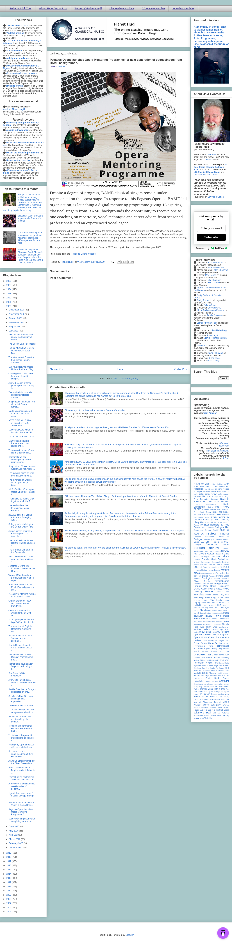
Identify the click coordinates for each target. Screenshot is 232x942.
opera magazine (221, 634)
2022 (9, 297)
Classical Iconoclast (224, 444)
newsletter (198, 624)
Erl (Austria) (205, 567)
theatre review (201, 696)
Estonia (214, 567)
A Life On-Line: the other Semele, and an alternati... (20, 638)
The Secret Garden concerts (22, 344)
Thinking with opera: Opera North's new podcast (21, 451)
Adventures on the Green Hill (214, 486)
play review (224, 648)
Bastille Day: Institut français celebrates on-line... (22, 690)
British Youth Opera (202, 512)
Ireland (208, 595)
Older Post (181, 369)
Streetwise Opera (222, 684)
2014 (9, 874)
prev (227, 651)
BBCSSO (225, 502)
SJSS (205, 673)
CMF (208, 542)
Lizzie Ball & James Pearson (210, 310)
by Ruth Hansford (210, 525)
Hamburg (198, 592)
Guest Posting (208, 589)
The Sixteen (204, 694)
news (226, 621)
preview (200, 654)
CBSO (222, 530)
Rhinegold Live (206, 660)
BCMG (196, 504)
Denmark (216, 557)
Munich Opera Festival (202, 613)
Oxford (197, 643)
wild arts (216, 713)
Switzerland (224, 686)
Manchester (205, 610)
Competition (211, 544)
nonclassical (216, 624)
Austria (220, 491)
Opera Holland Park (203, 634)
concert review (206, 548)
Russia (221, 663)
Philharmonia (199, 648)
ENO (196, 567)
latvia (227, 598)
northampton (224, 627)
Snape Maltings (201, 675)
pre (221, 651)
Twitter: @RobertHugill (88, 8)
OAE (201, 632)
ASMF (213, 491)
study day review (201, 687)
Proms (210, 654)
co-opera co (217, 542)
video (226, 702)
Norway (215, 629)
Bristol (213, 509)
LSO (222, 607)
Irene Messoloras (216, 267)
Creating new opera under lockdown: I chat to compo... (20, 376)
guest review (222, 589)
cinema (206, 539)
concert (226, 544)
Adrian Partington (215, 262)
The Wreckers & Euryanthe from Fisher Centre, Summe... (21, 360)
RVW (226, 663)
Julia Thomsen (214, 280)
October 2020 (16, 318)
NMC (209, 624)
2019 (9, 853)
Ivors (227, 595)
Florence (212, 576)
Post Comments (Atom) (126, 378)
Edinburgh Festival (220, 562)
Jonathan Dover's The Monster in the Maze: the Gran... (21, 568)
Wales (206, 705)
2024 (9, 289)
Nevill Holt (224, 619)
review (196, 660)
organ (221, 641)
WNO (219, 715)
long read (209, 608)
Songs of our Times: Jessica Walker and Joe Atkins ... (21, 467)
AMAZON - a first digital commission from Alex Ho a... (21, 683)
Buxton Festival (217, 517)
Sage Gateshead (221, 665)
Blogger (129, 935)
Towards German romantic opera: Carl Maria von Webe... (21, 337)
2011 (9, 886)
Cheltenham (209, 537)
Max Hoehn (210, 275)
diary (226, 556)
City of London (215, 539)
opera (226, 632)
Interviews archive (183, 8)
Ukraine (221, 699)
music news (213, 615)
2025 (9, 285)
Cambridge (198, 530)
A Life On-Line (201, 484)
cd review (208, 533)
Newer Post (57, 369)
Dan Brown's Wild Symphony (16, 674)
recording (225, 658)
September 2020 (17, 322)
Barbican (206, 496)
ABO (196, 486)
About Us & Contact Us (53, 8)
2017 (9, 861)
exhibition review (206, 570)
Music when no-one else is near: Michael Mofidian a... (21, 559)
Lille (204, 605)
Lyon (227, 608)
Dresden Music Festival (213, 559)
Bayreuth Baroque (209, 499)
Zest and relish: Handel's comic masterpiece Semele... (20, 395)
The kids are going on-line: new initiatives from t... (21, 474)
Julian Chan (209, 305)
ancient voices (222, 489)
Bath (196, 499)
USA (227, 699)
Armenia (206, 491)
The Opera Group (212, 691)
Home (119, 369)
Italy (222, 595)
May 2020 (14, 831)
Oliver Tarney (213, 282)
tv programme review (209, 699)
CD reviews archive (153, 8)
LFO (227, 603)
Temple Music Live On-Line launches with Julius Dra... (21, 350)
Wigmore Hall (202, 712)
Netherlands (213, 619)
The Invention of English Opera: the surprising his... (20, 629)
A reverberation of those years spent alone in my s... (21, 386)
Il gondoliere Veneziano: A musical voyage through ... (21, 796)
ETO (220, 567)
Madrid (196, 610)
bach (195, 494)
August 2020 (15, 326)
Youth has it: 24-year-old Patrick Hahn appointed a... (21, 738)
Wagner (197, 705)
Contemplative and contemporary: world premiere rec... (19, 460)
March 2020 (15, 839)
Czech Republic (222, 554)
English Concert (221, 564)
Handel (209, 591)
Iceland (219, 592)
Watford (226, 705)
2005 (9, 911)
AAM (226, 484)
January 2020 (16, 847)
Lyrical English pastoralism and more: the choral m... (21, 778)
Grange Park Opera (205, 586)
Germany (225, 578)
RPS (216, 663)
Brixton (205, 514)
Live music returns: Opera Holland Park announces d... (21, 543)
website (197, 707)
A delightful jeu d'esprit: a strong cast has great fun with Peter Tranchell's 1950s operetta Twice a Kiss (117, 427)
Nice (205, 624)
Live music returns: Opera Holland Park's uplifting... (21, 368)
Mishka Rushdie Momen (215, 338)
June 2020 (14, 826)
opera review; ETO (210, 641)
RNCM (226, 660)
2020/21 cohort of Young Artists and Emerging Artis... (20, 517)
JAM (196, 597)
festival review (206, 573)
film (214, 573)
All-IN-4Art (209, 489)
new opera (198, 622)
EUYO (196, 570)
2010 (9, 890)
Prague (214, 651)
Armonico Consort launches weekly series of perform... (21, 786)
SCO (227, 668)
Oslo (227, 640)
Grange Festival (221, 583)
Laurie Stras (202, 345)
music (220, 613)
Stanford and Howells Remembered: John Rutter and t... (19, 443)
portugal (205, 651)
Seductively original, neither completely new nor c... (21, 820)
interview (199, 594)
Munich (226, 610)
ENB (211, 565)
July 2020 (14, 331)
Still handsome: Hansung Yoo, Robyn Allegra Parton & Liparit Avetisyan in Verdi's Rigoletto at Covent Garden (121, 496)
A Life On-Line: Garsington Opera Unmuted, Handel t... (21, 492)
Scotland (198, 670)
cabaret (211, 527)
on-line (61, 66)
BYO (204, 527)
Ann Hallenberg (219, 330)
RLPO (219, 660)
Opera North (200, 637)
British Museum (223, 509)
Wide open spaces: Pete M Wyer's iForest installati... (21, 620)
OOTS (220, 632)
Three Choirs (216, 696)
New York (207, 622)
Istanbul (216, 595)
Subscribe (211, 237)
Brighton (205, 509)
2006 (9, 907)
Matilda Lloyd (213, 360)
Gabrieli (197, 578)
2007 (9, 903)
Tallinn (196, 689)
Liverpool (211, 605)
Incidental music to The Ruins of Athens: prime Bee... (20, 657)
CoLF (226, 542)
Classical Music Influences (206, 174)
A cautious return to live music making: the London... (19, 719)
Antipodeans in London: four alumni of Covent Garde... (21, 404)
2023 (9, 293)
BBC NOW (214, 502)
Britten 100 (217, 512)
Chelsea (197, 537)
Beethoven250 (211, 504)
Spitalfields (199, 681)
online (214, 632)
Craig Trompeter (205, 300)
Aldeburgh (199, 489)
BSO (219, 514)
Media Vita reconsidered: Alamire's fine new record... (20, 414)
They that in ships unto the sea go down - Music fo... (21, 710)
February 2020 (16, 843)
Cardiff (216, 530)
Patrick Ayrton (213, 335)
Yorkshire (208, 718)
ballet (201, 494)
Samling (205, 668)
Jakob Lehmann (215, 353)
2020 (9, 306)
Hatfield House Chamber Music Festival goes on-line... (21, 587)
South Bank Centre (217, 678)
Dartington (205, 557)
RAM (221, 655)
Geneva (217, 578)
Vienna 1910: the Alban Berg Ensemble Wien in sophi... (21, 578)
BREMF (197, 509)
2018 (9, 857)
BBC (205, 501)
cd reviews (224, 534)
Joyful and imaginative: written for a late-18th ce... (19, 613)
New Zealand (216, 622)
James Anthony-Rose (207, 323)
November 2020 (17, 314)
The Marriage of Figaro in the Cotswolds (20, 551)
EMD (206, 564)
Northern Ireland (202, 629)
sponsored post (212, 681)
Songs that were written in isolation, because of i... (21, 431)
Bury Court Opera (201, 517)
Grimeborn (224, 586)
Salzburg (197, 668)
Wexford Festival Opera (218, 710)
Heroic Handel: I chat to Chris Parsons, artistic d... (20, 648)
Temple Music (206, 689)
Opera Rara (214, 637)
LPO (216, 607)
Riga (215, 660)
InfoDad (225, 458)
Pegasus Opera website (83, 253)
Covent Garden (206, 553)
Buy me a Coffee (216, 197)
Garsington (207, 578)
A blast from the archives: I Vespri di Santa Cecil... (21, 803)
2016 (9, 865)
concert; (226, 548)
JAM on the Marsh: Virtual (20, 705)
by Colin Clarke (217, 520)
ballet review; (223, 494)
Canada (207, 530)
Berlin (226, 504)
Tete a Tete (219, 689)
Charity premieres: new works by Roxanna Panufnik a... (19, 603)
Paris (211, 646)
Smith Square (223, 673)
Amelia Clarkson (214, 315)
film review (220, 573)
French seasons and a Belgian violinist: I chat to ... (21, 770)
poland (196, 651)
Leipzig (197, 603)
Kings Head (204, 597)
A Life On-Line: (216, 484)
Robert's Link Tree (20, 8)
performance (223, 646)
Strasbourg (208, 684)
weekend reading (208, 707)
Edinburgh (205, 562)
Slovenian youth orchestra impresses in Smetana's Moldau (95, 410)
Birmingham (199, 507)
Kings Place (217, 597)
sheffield (197, 673)
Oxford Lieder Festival (211, 643)
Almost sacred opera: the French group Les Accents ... (20, 534)
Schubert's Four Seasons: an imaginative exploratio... (20, 699)
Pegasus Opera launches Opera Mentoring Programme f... (20, 812)
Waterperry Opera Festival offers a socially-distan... (21, 745)
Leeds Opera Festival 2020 (21, 436)
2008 (9, 899)
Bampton (197, 496)
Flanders (204, 576)
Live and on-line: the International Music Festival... (18, 508)
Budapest (225, 515)
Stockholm (198, 684)
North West (211, 627)
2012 (9, 882)
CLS (202, 542)
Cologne (197, 544)
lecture (204, 600)
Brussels (212, 514)
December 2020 (17, 309)
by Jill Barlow (214, 522)
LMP (219, 605)
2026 (9, 281)
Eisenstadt (198, 564)
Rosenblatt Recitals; (203, 663)
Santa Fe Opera (217, 668)
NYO (227, 629)
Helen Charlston (220, 270)
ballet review (211, 494)
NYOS (196, 632)
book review (222, 507)
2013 (9, 878)
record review (213, 657)
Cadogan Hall (222, 527)
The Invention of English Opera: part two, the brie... (20, 482)
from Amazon (210, 413)
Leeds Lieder (222, 600)
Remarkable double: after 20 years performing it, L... (20, 666)
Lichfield (197, 605)
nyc (221, 629)
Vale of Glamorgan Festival (207, 702)
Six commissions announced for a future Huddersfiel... (20, 754)
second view (223, 670)
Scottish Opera (210, 670)
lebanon (197, 600)
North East (199, 627)
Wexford (203, 710)
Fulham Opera (222, 576)
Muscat (214, 613)
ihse (227, 592)
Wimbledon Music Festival (205, 716)
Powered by (211, 248)
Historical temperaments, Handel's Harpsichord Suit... (20, 728)
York (202, 718)
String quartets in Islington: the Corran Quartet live (21, 525)
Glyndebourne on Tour (203, 583)
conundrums (215, 551)
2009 (9, 895)
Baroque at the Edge (220, 497)
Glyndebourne (222, 581)
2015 (9, 869)
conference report (201, 551)
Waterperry (216, 705)
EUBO (226, 567)
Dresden (197, 559)
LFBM (221, 603)
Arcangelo (198, 491)
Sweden (213, 686)
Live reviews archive (122, 8)
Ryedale (197, 665)
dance (196, 557)
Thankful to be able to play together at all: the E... (21, 500)
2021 (9, 302)
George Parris (214, 308)
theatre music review (220, 694)
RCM (226, 655)
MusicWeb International (217, 451)
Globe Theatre (202, 581)
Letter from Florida (209, 603)
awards (226, 491)
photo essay (211, 648)
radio (216, 655)
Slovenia (212, 673)
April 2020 (14, 835)
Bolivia (210, 507)
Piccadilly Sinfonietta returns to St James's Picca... (22, 595)
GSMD (197, 589)
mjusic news (217, 610)
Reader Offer (199, 658)
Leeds (212, 600)
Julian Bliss (214, 358)
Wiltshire (225, 713)
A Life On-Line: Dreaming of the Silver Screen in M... (21, 762)
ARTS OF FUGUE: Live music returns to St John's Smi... (19, 423)
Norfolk (225, 624)
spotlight (224, 681)
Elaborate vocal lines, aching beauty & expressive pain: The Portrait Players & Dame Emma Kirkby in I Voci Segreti (124, 530)
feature (217, 570)
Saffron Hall (207, 665)
